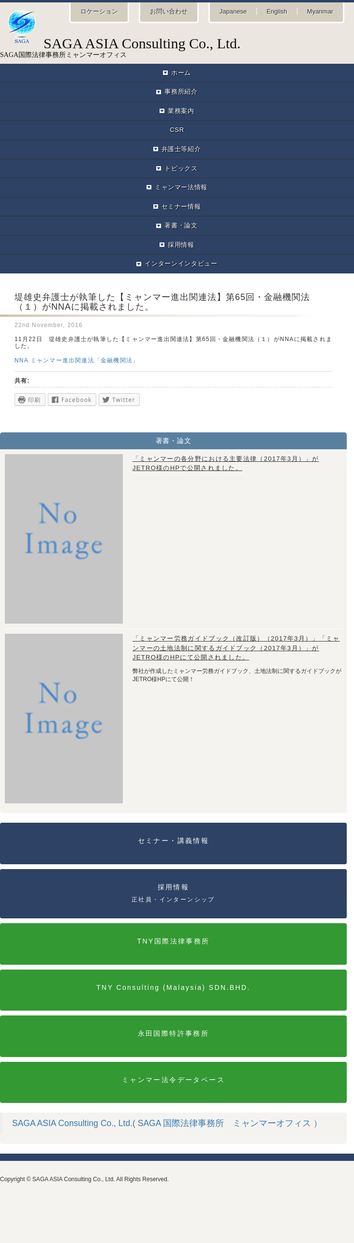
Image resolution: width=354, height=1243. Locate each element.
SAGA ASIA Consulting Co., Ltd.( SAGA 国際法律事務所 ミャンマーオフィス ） (167, 1123)
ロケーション (99, 11)
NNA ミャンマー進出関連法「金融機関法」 (77, 360)
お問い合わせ (169, 11)
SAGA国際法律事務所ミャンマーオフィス (177, 46)
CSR (177, 129)
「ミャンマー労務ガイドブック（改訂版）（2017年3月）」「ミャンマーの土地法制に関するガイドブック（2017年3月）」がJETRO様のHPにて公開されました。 (236, 648)
